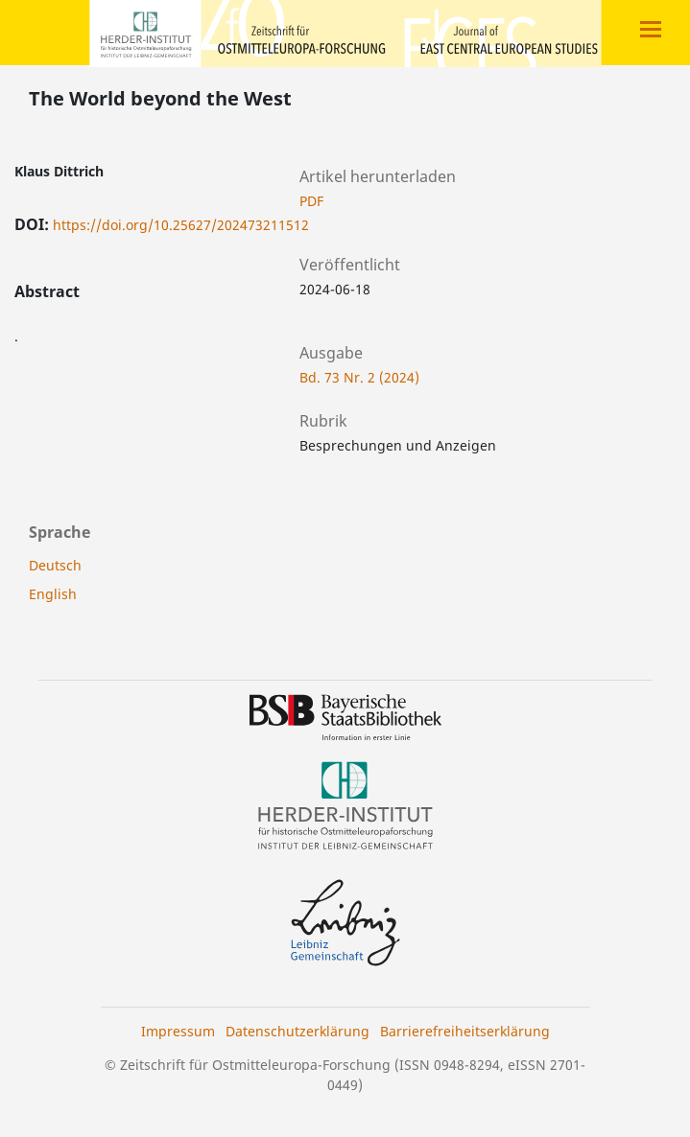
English (53, 594)
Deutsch (55, 565)
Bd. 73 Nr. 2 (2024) (359, 377)
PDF (311, 201)
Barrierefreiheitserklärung (465, 1031)
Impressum (178, 1031)
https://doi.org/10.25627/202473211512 (181, 225)
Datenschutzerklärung (297, 1031)
